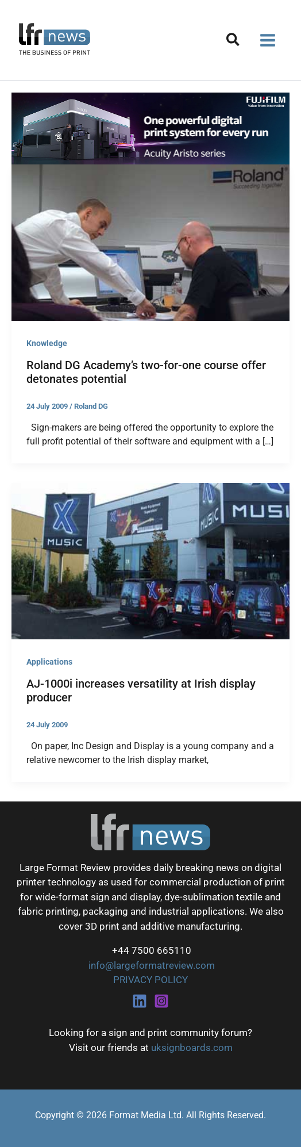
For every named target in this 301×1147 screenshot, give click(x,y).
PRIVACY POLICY (150, 979)
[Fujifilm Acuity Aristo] (150, 127)
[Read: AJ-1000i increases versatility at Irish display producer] (150, 560)
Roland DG (91, 406)
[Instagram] (161, 1000)
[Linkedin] (139, 1000)
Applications (49, 661)
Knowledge (46, 343)
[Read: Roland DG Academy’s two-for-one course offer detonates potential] (150, 241)
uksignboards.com (192, 1047)
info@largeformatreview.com (150, 965)
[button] (233, 41)
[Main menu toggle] (268, 40)
